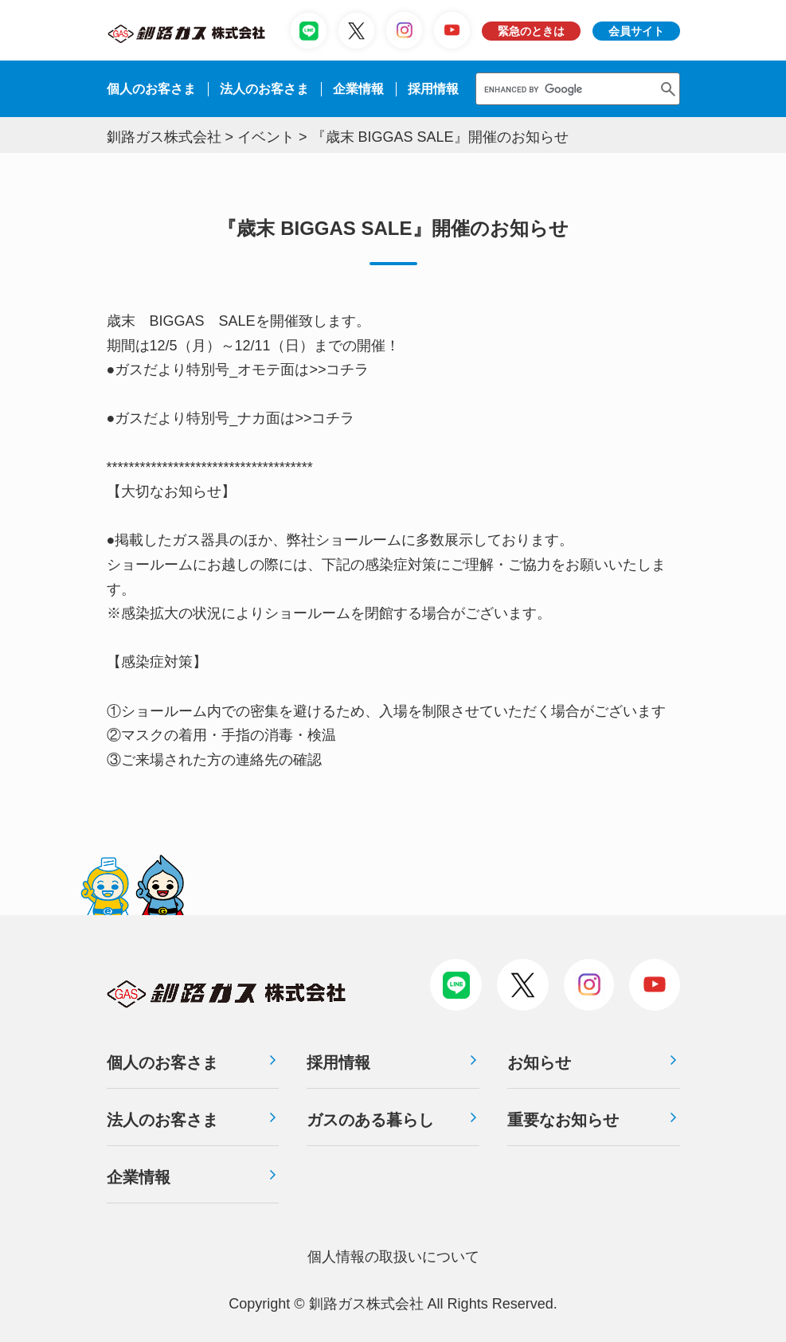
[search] (564, 89)
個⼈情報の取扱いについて (393, 1257)
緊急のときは (531, 31)
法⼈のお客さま (264, 89)
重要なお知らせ (563, 1120)
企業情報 (358, 89)
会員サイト (636, 31)
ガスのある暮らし (370, 1120)
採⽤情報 (433, 89)
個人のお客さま (151, 89)
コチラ (347, 370)
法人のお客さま (162, 1120)
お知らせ (539, 1062)
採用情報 (338, 1062)
